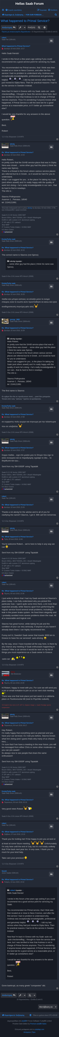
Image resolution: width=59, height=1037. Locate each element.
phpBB (24, 1021)
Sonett (4, 871)
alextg (12, 144)
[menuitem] (13, 10)
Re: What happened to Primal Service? (18, 152)
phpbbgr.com (39, 1029)
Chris (13, 672)
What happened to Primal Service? (25, 21)
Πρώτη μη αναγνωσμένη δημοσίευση (16, 32)
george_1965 (15, 319)
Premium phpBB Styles (38, 1024)
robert (4, 38)
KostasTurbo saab (8, 239)
